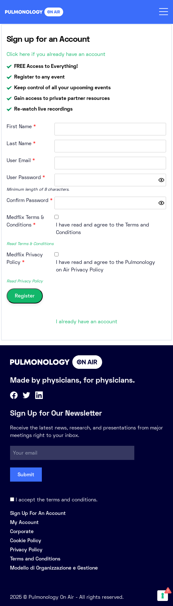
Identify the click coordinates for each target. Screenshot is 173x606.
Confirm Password (30, 200)
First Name (21, 126)
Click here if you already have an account (56, 54)
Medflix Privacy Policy (25, 258)
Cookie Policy (25, 540)
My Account (24, 522)
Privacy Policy (26, 549)
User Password (26, 177)
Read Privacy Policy (25, 281)
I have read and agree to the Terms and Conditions (102, 228)
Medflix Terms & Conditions (25, 221)
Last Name (21, 143)
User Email (21, 160)
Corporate (22, 531)
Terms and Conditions (35, 558)
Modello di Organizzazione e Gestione (54, 568)
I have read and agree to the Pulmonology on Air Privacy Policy (105, 265)
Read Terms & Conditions (30, 243)
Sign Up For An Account (38, 513)
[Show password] (161, 180)
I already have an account (86, 321)
